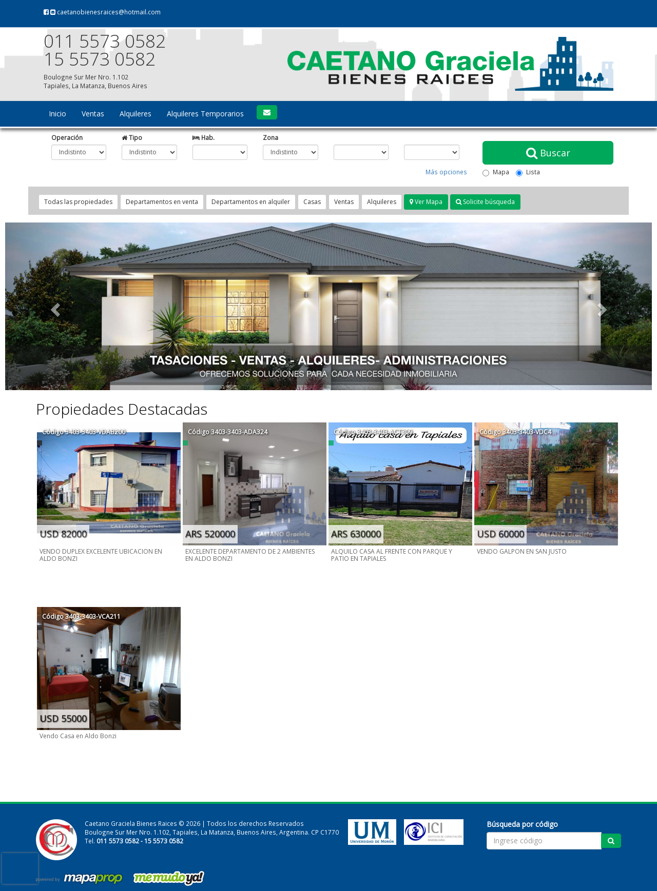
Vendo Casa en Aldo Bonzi (78, 736)
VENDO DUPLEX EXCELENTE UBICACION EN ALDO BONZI (101, 555)
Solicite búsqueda (485, 201)
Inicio (57, 113)
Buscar (548, 153)
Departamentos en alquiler (250, 201)
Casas (312, 201)
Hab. (203, 137)
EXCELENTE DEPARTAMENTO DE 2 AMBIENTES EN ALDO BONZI (250, 555)
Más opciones (446, 172)
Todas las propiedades (78, 201)
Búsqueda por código (522, 824)
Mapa (495, 172)
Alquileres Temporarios (205, 113)
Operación (67, 137)
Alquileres (135, 113)
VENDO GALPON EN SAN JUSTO (522, 551)
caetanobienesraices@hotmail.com (105, 12)
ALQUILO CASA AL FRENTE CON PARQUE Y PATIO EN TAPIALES (391, 555)
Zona (270, 137)
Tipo (132, 137)
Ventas (93, 113)
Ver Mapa (426, 201)
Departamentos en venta (162, 201)
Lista (528, 172)
